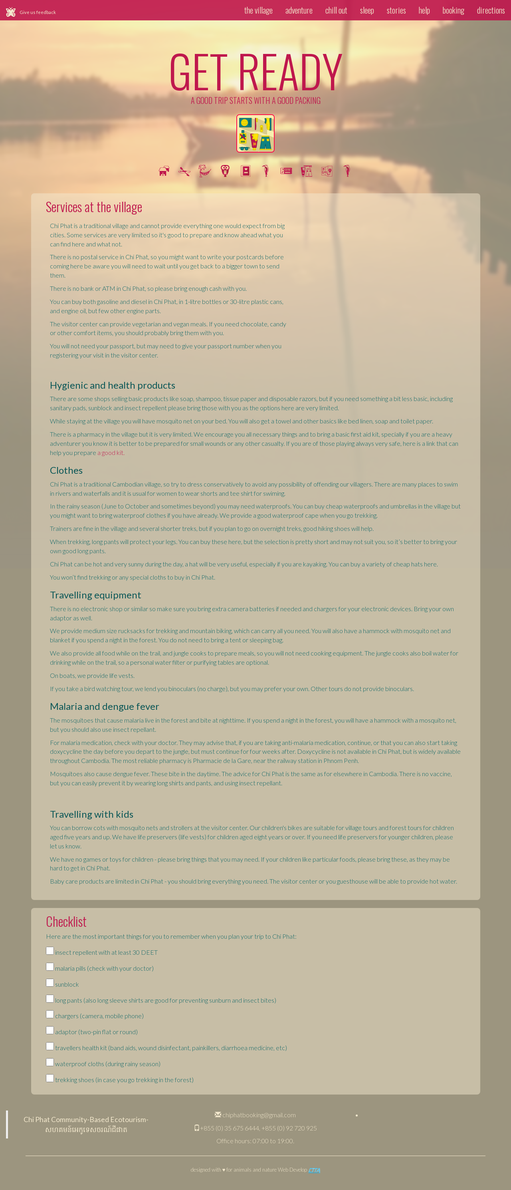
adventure (299, 10)
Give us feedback (38, 12)
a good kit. (111, 452)
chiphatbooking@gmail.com (255, 1114)
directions (491, 10)
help (424, 10)
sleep (367, 10)
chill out (336, 10)
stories (396, 10)
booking (453, 10)
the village (258, 10)
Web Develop (299, 1169)
